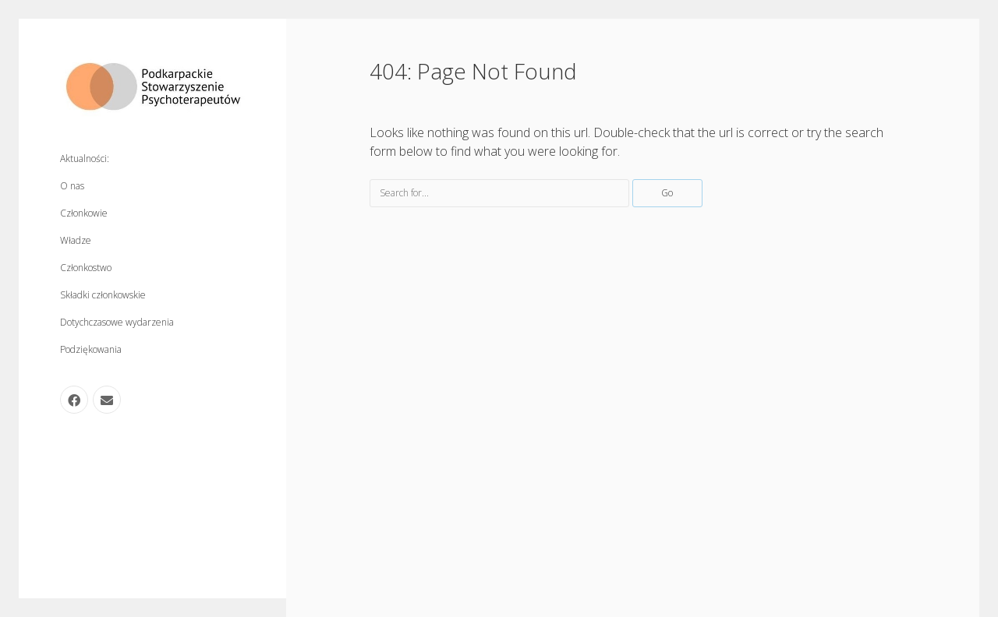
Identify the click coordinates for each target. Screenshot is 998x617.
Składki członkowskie (103, 294)
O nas (72, 185)
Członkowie (84, 213)
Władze (75, 240)
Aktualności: (84, 158)
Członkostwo (85, 267)
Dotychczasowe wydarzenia (117, 322)
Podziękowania (91, 349)
